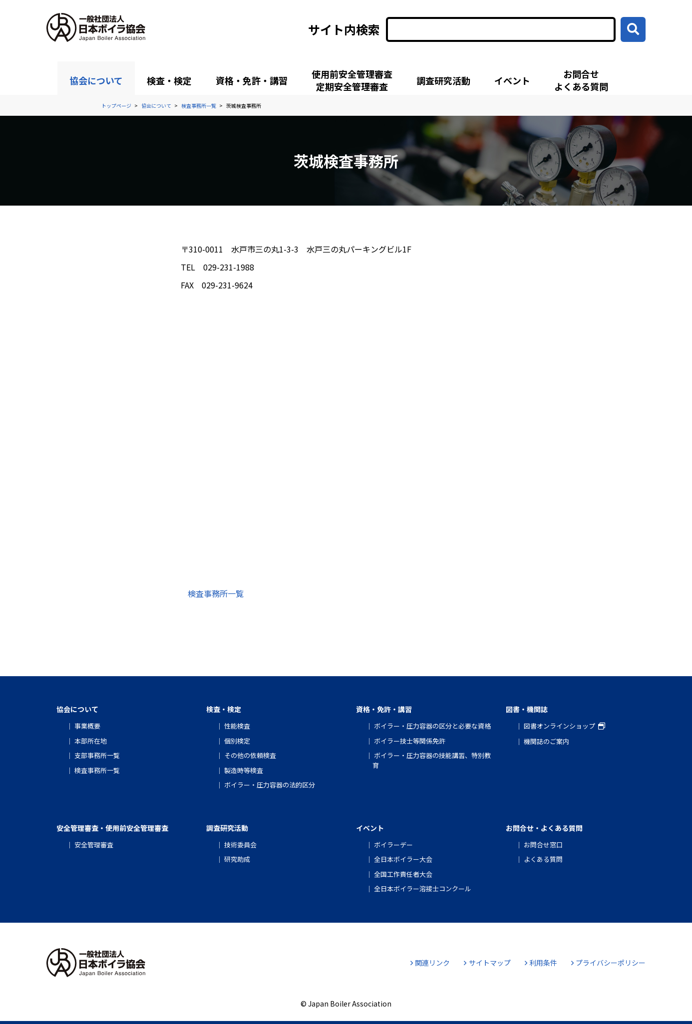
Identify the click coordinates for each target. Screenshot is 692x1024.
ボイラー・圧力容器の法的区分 (269, 784)
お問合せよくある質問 (581, 80)
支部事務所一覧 (97, 755)
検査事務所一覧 (216, 593)
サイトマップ (487, 963)
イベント (512, 80)
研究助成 (237, 859)
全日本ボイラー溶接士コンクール (422, 888)
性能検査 (237, 726)
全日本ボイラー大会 (403, 859)
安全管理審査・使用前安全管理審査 (112, 828)
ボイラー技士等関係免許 (409, 741)
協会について (96, 80)
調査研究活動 (443, 80)
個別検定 (237, 741)
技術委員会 (240, 844)
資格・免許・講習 (252, 80)
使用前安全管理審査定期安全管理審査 (352, 80)
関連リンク (430, 963)
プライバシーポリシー (608, 963)
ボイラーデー (393, 844)
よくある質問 (543, 859)
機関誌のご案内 (546, 741)
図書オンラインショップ (559, 726)
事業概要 (87, 726)
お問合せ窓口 (543, 844)
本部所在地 (90, 741)
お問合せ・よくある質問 (544, 828)
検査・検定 (169, 80)
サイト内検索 (344, 29)
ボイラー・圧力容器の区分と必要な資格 (432, 726)
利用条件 (541, 963)
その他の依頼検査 (250, 755)
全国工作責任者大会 (403, 874)
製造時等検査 (243, 770)
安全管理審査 (93, 844)
